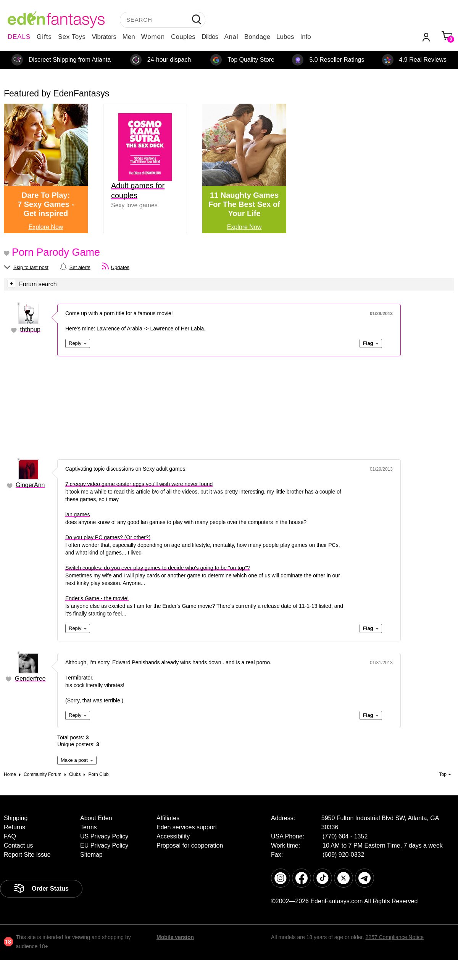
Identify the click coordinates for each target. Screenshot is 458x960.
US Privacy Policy (104, 836)
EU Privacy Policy (104, 845)
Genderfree (30, 678)
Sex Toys (72, 36)
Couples (183, 36)
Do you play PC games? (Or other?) (107, 537)
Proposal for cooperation (189, 845)
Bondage (257, 36)
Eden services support (186, 827)
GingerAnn (30, 485)
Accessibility (173, 836)
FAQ (10, 836)
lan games (77, 514)
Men (129, 36)
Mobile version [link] (175, 937)
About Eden (96, 818)
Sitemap (91, 854)
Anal (231, 36)
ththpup (30, 329)
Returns (14, 827)
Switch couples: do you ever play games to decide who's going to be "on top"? (157, 568)
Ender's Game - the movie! (97, 598)
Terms (88, 827)
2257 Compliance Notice (394, 937)
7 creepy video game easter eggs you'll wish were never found (139, 484)
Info (305, 36)
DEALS (19, 36)
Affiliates (167, 818)
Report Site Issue (27, 854)
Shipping (15, 818)
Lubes (285, 36)
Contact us (18, 845)
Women (153, 36)
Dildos (210, 36)
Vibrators (104, 36)
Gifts (44, 36)
